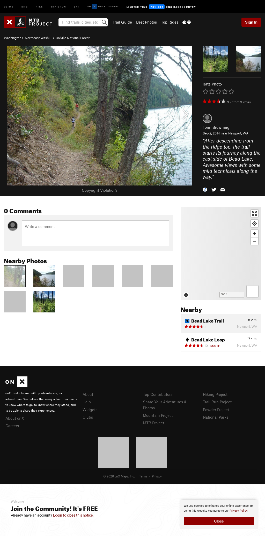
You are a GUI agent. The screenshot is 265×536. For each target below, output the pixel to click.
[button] (205, 189)
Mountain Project (158, 415)
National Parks (215, 417)
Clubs (88, 417)
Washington (12, 38)
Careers (12, 425)
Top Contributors (157, 394)
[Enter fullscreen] (254, 213)
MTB (24, 6)
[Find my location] (254, 223)
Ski (76, 6)
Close (219, 521)
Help (87, 401)
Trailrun (58, 6)
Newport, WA (238, 133)
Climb (9, 6)
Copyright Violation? (99, 190)
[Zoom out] (254, 241)
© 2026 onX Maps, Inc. (119, 476)
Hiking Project (215, 394)
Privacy (157, 476)
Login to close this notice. (73, 515)
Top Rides (169, 22)
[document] (219, 514)
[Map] (221, 253)
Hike (39, 6)
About (88, 394)
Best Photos (146, 22)
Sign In (251, 22)
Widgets (90, 409)
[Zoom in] (254, 233)
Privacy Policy (238, 510)
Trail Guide (122, 22)
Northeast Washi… (38, 38)
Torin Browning (216, 127)
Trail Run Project (217, 401)
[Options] (252, 291)
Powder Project (216, 409)
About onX (14, 418)
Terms (143, 476)
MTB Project (153, 422)
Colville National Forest (73, 38)
